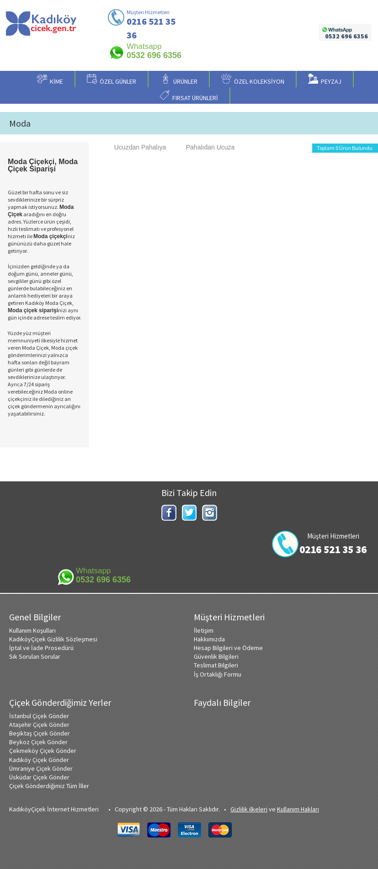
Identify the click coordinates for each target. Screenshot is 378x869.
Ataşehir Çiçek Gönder (39, 724)
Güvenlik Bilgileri (216, 656)
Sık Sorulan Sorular (34, 656)
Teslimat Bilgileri (216, 665)
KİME (50, 79)
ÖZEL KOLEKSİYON (252, 79)
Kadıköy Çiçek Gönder (39, 759)
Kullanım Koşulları (32, 630)
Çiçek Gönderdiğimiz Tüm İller (49, 785)
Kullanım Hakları (298, 809)
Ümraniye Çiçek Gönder (41, 768)
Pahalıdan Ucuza (206, 147)
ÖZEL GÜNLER (111, 79)
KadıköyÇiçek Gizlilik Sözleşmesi (53, 639)
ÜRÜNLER (178, 79)
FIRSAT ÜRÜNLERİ (189, 96)
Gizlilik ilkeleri (248, 809)
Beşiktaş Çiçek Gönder (39, 733)
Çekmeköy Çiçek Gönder (42, 750)
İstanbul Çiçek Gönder (39, 716)
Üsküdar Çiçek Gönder (39, 777)
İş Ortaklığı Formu (217, 674)
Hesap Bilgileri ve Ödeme (228, 647)
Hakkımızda (209, 639)
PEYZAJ (324, 79)
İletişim (203, 630)
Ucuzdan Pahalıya (135, 147)
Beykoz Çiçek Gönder (38, 742)
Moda (20, 123)
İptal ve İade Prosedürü (41, 647)
